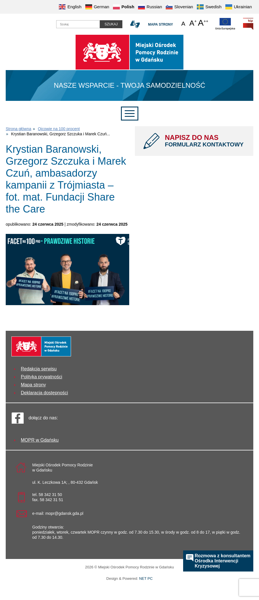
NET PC (146, 579)
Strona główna (18, 128)
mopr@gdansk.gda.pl (64, 513)
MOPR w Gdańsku (39, 440)
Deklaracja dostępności (44, 392)
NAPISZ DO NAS (205, 141)
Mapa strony (160, 24)
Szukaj (111, 24)
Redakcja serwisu (38, 368)
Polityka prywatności (41, 376)
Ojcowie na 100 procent (59, 128)
